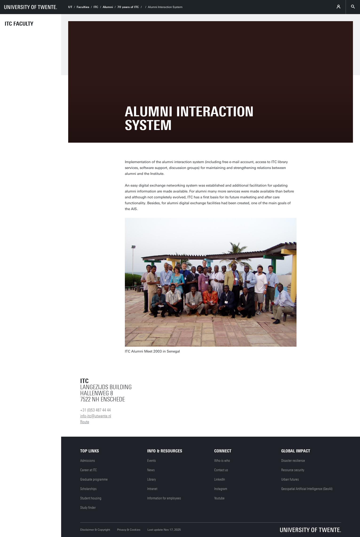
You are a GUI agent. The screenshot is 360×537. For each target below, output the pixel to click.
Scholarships (88, 489)
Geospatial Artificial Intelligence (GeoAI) (306, 489)
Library (151, 479)
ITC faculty (19, 23)
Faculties (83, 7)
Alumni (108, 7)
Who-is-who (222, 461)
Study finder (88, 508)
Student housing (90, 498)
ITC (96, 7)
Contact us (221, 470)
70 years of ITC (128, 7)
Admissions (87, 461)
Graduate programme (94, 479)
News (151, 470)
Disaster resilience (293, 461)
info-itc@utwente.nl (95, 416)
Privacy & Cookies (128, 529)
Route (84, 421)
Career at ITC (88, 470)
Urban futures (290, 479)
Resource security (292, 470)
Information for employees (164, 498)
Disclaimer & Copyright (95, 529)
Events (151, 461)
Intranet (152, 489)
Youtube (219, 498)
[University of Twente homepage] (30, 7)
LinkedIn (219, 479)
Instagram (220, 489)
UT (70, 7)
